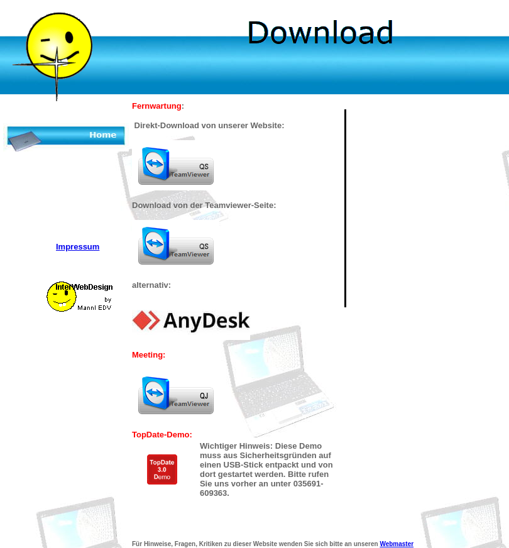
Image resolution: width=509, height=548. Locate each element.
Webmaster (396, 543)
